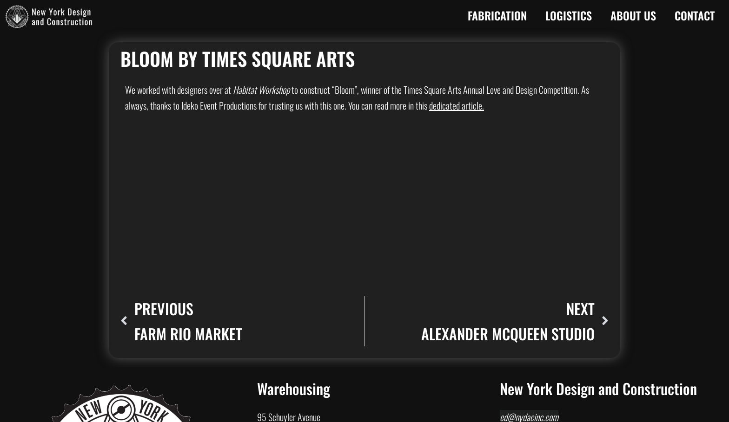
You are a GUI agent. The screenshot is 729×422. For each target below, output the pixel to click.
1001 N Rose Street (287, 299)
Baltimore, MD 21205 (291, 315)
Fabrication (497, 15)
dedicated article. (456, 105)
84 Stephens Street (288, 341)
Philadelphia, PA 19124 (293, 397)
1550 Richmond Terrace (538, 290)
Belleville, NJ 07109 (288, 357)
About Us (633, 15)
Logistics (568, 15)
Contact (695, 15)
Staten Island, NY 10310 (538, 305)
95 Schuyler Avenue (288, 258)
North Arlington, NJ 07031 (298, 274)
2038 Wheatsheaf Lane (294, 382)
